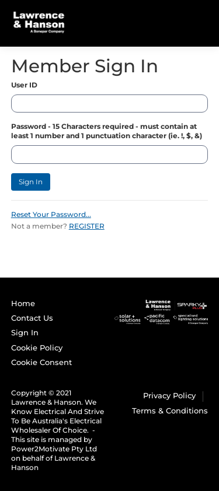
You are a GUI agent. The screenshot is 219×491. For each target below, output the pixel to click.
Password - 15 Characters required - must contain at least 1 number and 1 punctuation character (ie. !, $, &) (106, 131)
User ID (24, 84)
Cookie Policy (36, 347)
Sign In (31, 181)
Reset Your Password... (51, 214)
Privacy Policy (169, 395)
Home (23, 303)
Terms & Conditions (170, 410)
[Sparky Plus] (161, 311)
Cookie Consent (41, 362)
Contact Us (32, 317)
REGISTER (87, 226)
